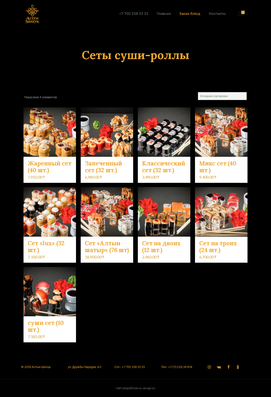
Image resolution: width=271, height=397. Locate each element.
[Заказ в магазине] (222, 96)
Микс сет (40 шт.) (217, 167)
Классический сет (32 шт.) (163, 167)
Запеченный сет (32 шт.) (103, 167)
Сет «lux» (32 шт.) (46, 246)
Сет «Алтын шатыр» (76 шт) (107, 246)
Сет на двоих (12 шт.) (161, 246)
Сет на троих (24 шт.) (218, 246)
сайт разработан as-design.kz (135, 388)
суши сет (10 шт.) (46, 326)
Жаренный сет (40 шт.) (49, 167)
